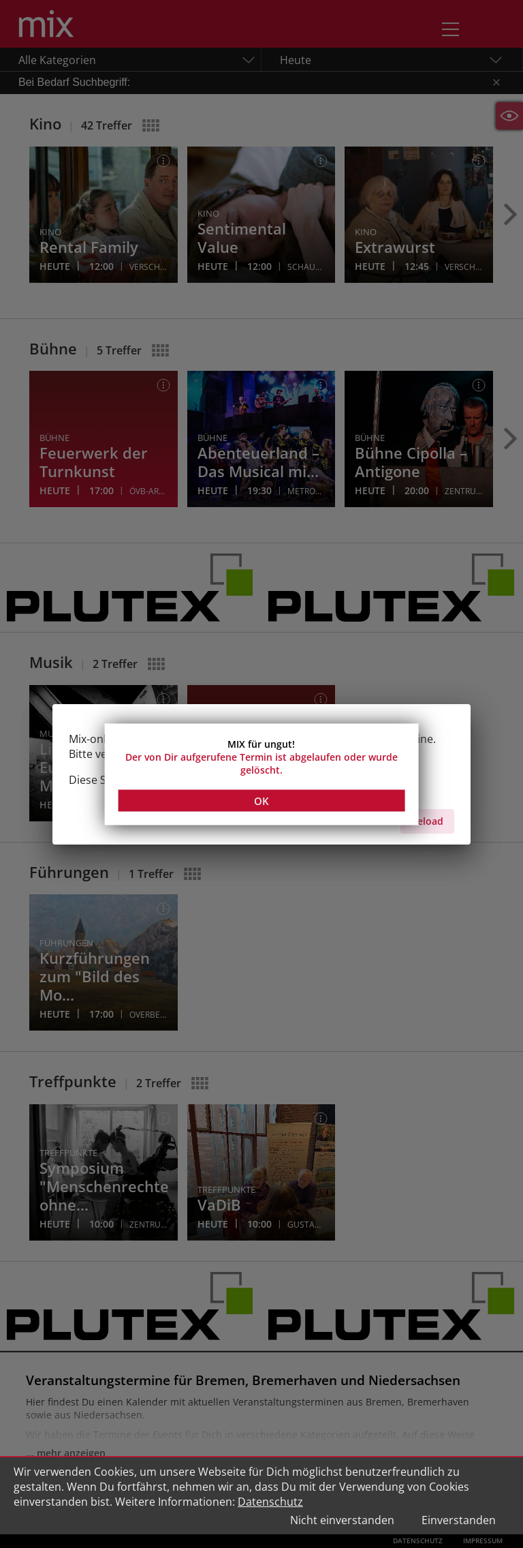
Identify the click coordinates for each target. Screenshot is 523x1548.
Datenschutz (270, 1501)
